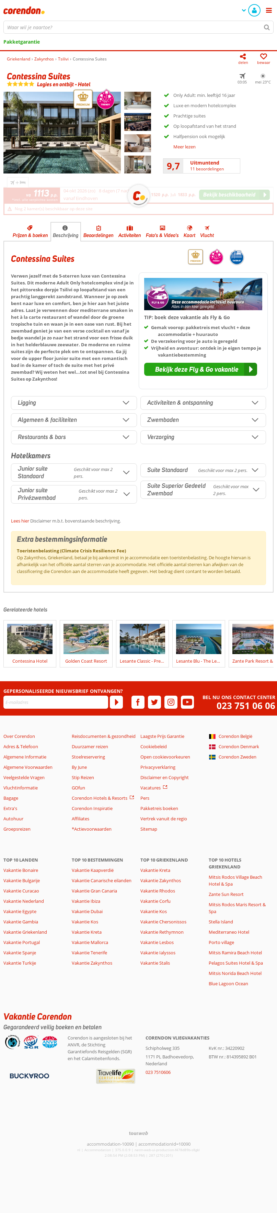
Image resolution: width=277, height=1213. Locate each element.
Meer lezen (184, 147)
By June (79, 767)
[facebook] (138, 702)
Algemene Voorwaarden (28, 767)
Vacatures (150, 788)
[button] (200, 369)
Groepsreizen (17, 829)
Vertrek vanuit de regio (163, 819)
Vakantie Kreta (87, 932)
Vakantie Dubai (87, 911)
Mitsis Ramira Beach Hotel (235, 953)
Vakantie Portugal (21, 942)
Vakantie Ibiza (86, 901)
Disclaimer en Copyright (164, 777)
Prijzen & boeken (30, 235)
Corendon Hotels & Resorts (99, 798)
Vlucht (207, 235)
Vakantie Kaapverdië (93, 870)
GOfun (78, 788)
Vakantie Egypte (19, 911)
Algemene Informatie (24, 757)
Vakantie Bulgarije (21, 880)
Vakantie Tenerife (89, 953)
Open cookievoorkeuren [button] (165, 757)
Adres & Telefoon (20, 746)
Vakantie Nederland (23, 901)
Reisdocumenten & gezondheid (104, 736)
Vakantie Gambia (20, 922)
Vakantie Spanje (19, 953)
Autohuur (13, 819)
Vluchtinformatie (20, 788)
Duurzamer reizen (90, 746)
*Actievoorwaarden (92, 829)
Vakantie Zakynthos (92, 963)
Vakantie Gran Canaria (94, 891)
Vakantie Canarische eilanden (101, 880)
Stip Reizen (83, 777)
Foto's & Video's (162, 235)
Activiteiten (129, 235)
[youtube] (187, 702)
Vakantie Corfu (155, 901)
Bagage (10, 798)
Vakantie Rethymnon (162, 932)
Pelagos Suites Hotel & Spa (236, 963)
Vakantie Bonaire (20, 870)
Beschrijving (66, 235)
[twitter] (154, 702)
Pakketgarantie (21, 41)
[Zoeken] (267, 27)
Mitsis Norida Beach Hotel (235, 973)
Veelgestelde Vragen (24, 777)
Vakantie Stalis (155, 963)
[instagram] (170, 702)
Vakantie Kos (85, 922)
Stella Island (221, 922)
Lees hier (20, 521)
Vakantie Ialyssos (157, 953)
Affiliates (80, 819)
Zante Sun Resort (226, 894)
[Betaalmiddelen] (28, 1075)
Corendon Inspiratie (92, 808)
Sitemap (148, 829)
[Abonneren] (116, 702)
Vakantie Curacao (21, 891)
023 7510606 (158, 1072)
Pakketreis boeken (159, 808)
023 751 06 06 (246, 705)
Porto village (221, 942)
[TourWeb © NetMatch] (138, 1133)
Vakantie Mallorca (90, 942)
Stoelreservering (88, 757)
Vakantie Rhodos (157, 891)
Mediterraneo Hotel (229, 932)
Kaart (189, 235)
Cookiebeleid (153, 746)
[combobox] (138, 27)
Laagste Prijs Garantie (162, 736)
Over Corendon (19, 736)
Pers (144, 798)
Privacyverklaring (157, 767)
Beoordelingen (98, 235)
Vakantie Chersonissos (163, 922)
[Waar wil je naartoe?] (138, 27)
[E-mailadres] (55, 702)
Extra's (10, 808)
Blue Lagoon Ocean (228, 983)
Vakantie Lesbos (157, 942)
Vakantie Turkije (19, 963)
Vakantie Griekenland (25, 932)
